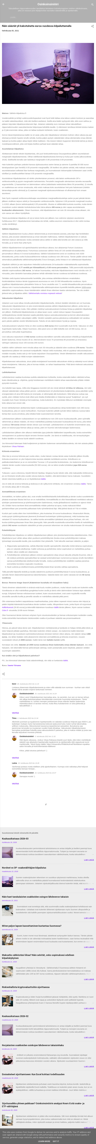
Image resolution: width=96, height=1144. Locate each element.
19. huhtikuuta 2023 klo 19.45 (28, 764)
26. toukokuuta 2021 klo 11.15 (28, 684)
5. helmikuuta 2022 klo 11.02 (45, 737)
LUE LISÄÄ (89, 860)
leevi (14, 684)
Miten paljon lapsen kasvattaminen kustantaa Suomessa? (31, 926)
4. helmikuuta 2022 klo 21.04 (28, 719)
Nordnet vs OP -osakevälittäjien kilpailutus (24, 868)
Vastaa (15, 713)
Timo (14, 719)
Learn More (44, 1141)
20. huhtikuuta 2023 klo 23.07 (45, 773)
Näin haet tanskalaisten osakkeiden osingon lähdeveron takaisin (35, 897)
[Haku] (92, 5)
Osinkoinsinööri (48, 4)
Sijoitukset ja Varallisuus (30, 17)
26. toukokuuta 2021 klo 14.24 (45, 694)
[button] (92, 27)
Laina (14, 763)
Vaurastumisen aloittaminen (64, 17)
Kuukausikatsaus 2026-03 (15, 839)
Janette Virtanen (14, 666)
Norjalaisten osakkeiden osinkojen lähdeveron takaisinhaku (33, 1045)
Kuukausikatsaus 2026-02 (15, 1016)
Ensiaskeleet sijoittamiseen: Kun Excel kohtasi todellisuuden (33, 1075)
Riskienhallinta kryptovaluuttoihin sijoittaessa (26, 987)
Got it (56, 1141)
